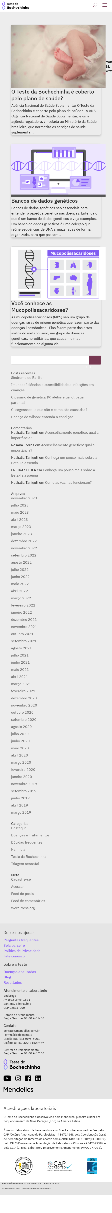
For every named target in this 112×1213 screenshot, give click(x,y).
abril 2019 (19, 805)
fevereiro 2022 (23, 605)
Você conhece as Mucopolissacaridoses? (39, 306)
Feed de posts (22, 893)
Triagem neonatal (25, 863)
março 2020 (21, 762)
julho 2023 (20, 505)
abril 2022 (19, 591)
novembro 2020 (24, 705)
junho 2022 (20, 576)
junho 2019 (20, 798)
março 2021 (21, 684)
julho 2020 (20, 734)
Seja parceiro (14, 945)
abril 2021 (19, 676)
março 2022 (21, 598)
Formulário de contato (18, 1035)
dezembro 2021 (24, 619)
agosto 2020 (21, 726)
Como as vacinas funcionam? (68, 482)
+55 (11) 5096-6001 (26, 1039)
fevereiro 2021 (23, 691)
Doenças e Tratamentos (30, 835)
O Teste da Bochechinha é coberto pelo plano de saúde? (52, 95)
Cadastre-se (21, 879)
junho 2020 (20, 741)
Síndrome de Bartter (27, 377)
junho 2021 (20, 662)
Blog (7, 977)
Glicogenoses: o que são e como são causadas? (49, 409)
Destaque (19, 828)
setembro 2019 (23, 791)
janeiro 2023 (21, 533)
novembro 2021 (24, 626)
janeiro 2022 (21, 612)
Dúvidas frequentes (26, 842)
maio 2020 (20, 748)
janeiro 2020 (21, 776)
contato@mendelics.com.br (22, 1031)
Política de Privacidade (22, 950)
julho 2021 (20, 655)
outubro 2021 (22, 634)
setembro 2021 (23, 641)
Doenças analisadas (20, 971)
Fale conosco (14, 956)
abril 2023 (19, 519)
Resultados (13, 982)
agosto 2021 (21, 648)
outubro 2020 (22, 712)
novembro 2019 (24, 784)
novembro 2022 (24, 548)
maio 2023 (20, 512)
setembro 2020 (23, 719)
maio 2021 (20, 669)
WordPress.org (23, 908)
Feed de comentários (28, 900)
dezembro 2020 (24, 698)
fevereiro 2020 (23, 769)
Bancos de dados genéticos (44, 200)
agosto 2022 (21, 562)
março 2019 (21, 812)
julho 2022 (20, 569)
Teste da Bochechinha (28, 856)
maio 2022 (20, 583)
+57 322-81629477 (30, 1043)
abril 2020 (19, 755)
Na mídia (18, 849)
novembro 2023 (24, 498)
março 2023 (21, 526)
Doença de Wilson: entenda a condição (42, 417)
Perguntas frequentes (21, 940)
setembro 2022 (23, 555)
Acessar (17, 886)
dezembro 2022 (24, 541)
